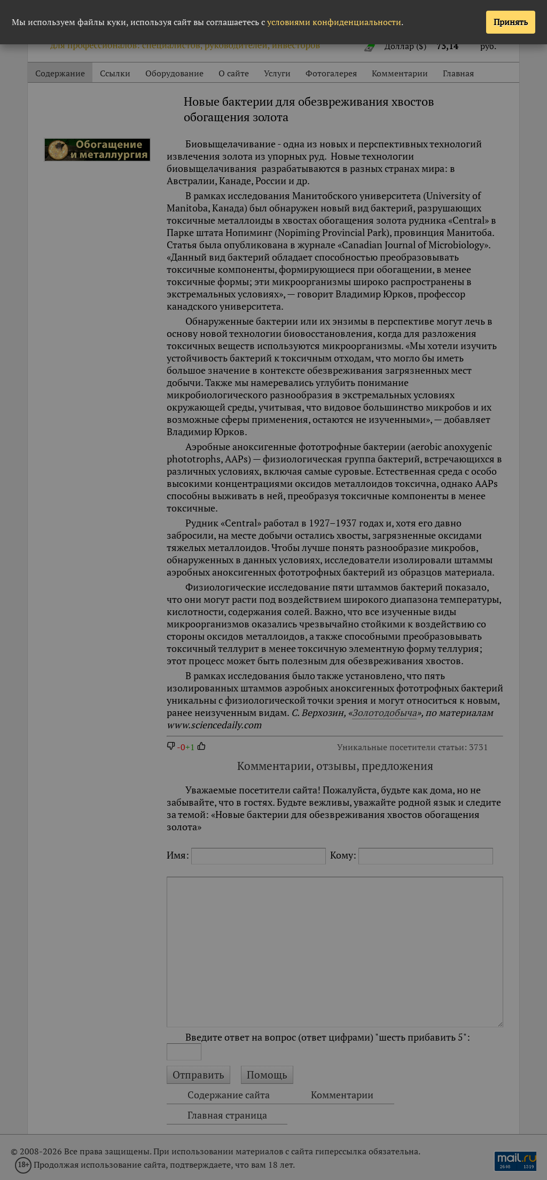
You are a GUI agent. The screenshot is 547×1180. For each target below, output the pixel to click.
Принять (511, 22)
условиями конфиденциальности (334, 22)
